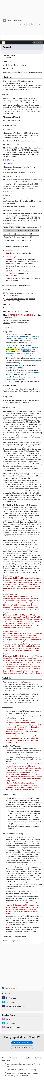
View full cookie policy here (12, 1052)
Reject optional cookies (22, 1066)
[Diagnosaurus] (22, 959)
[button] (37, 2)
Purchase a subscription (22, 1004)
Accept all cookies (22, 1059)
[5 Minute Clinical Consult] (22, 964)
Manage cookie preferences (22, 1072)
